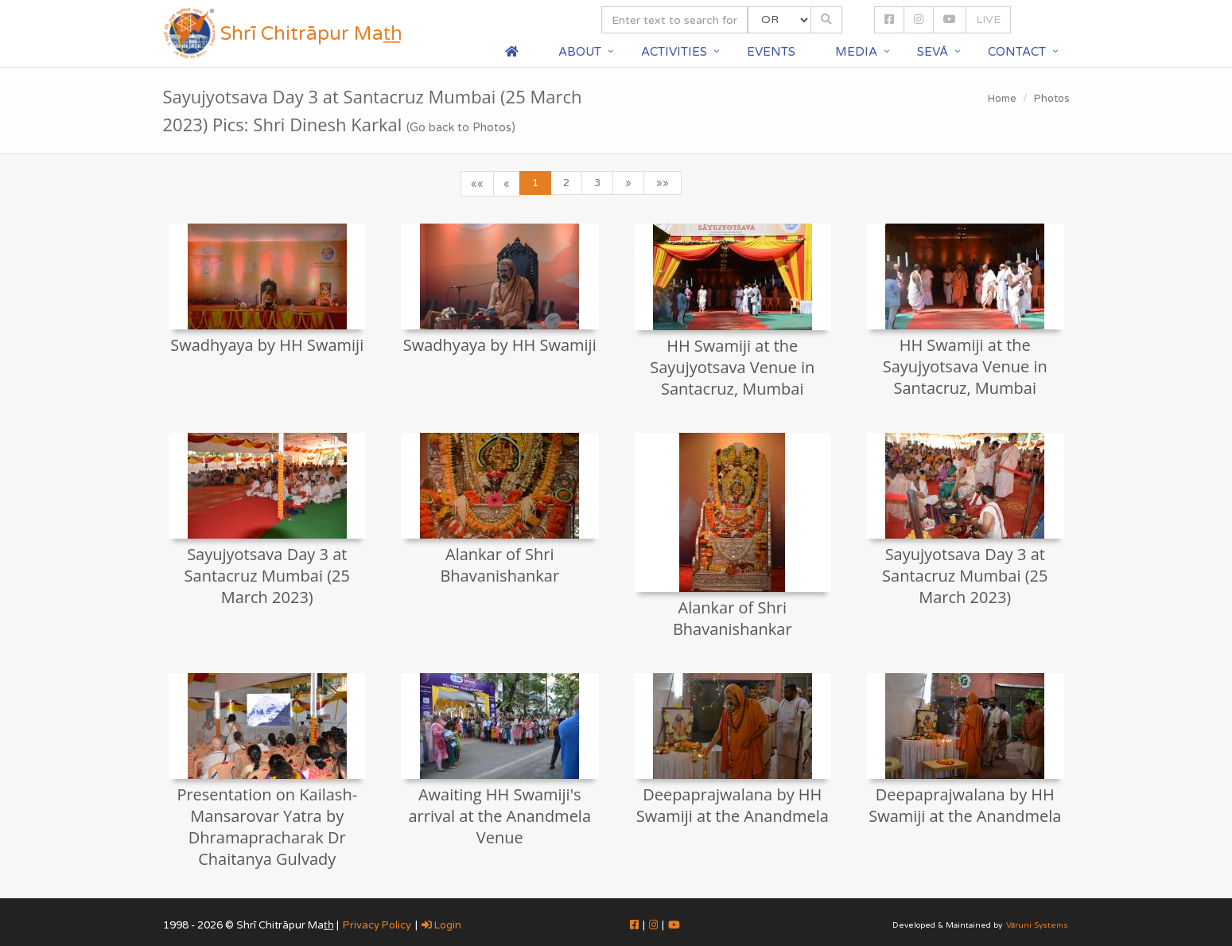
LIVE (988, 19)
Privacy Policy (377, 925)
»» (662, 183)
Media (856, 52)
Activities (674, 52)
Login (441, 925)
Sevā (932, 52)
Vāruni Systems (1037, 925)
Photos (1052, 98)
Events (771, 52)
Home (1002, 98)
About (579, 52)
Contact (1017, 52)
